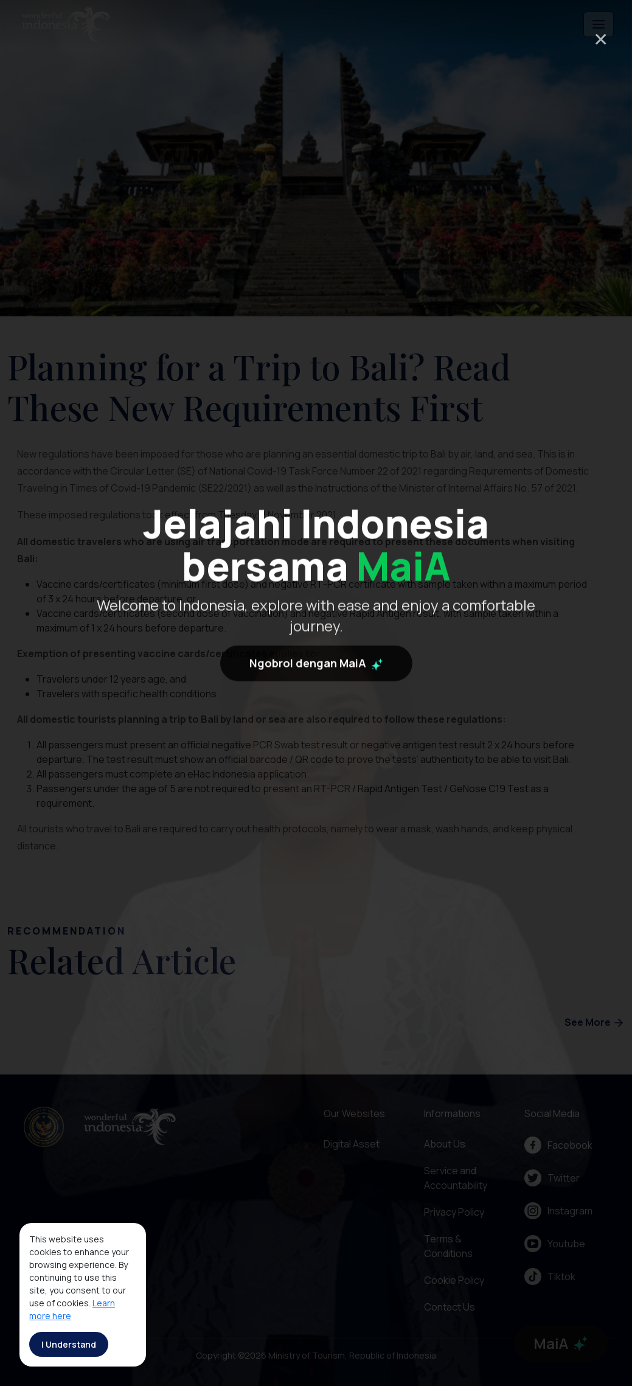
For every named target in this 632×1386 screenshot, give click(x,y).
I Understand (68, 1344)
